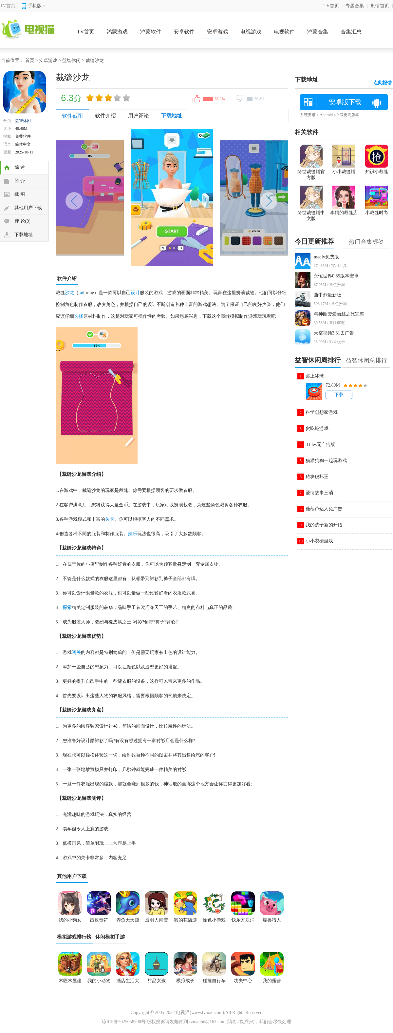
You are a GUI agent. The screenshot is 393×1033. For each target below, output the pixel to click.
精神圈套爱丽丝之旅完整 (339, 314)
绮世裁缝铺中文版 (311, 213)
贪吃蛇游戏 (317, 428)
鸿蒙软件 (150, 31)
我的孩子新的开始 (324, 524)
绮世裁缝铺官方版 (311, 172)
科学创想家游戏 (322, 412)
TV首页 (7, 5)
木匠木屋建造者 (70, 982)
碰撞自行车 (214, 980)
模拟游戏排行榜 (74, 937)
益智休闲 (71, 60)
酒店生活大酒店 (127, 982)
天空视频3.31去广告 (334, 333)
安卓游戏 (217, 31)
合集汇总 (351, 31)
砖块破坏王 (317, 476)
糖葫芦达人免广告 (324, 508)
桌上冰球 (315, 376)
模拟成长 (185, 980)
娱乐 (132, 533)
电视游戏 (250, 31)
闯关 (76, 652)
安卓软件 (184, 31)
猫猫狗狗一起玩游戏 (326, 460)
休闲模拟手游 (110, 937)
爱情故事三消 (319, 492)
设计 (135, 292)
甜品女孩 (156, 980)
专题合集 (355, 5)
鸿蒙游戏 (117, 31)
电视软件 (284, 31)
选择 (78, 316)
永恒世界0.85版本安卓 (336, 275)
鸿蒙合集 (317, 31)
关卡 (109, 519)
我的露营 (272, 980)
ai (81, 292)
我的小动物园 (98, 982)
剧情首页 (380, 5)
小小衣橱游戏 (319, 540)
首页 (29, 60)
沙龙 (69, 292)
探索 (67, 607)
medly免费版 (326, 256)
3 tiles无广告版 (320, 444)
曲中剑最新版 (327, 295)
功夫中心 (243, 980)
